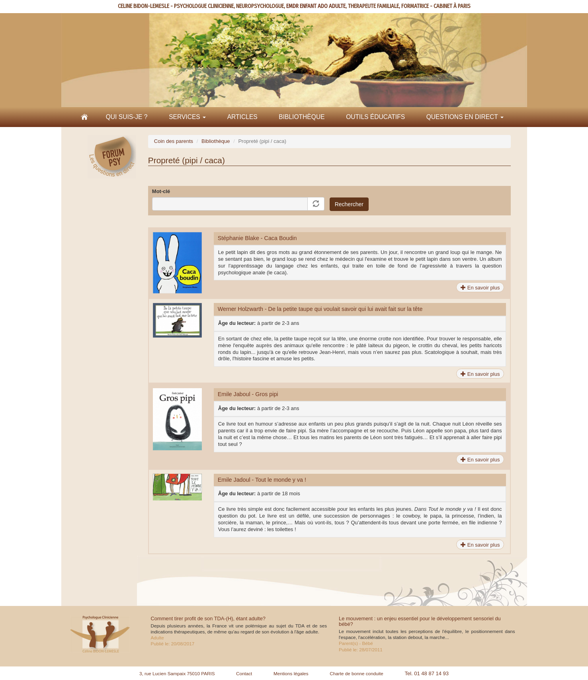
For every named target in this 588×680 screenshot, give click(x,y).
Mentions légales (291, 673)
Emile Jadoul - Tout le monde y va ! (262, 480)
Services (187, 116)
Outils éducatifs (375, 116)
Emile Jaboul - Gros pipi (248, 394)
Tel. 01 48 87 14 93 (426, 673)
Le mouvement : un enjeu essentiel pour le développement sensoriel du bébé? (420, 621)
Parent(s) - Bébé (356, 643)
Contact (244, 673)
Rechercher (349, 204)
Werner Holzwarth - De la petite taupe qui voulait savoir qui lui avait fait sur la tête (320, 309)
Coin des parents (173, 141)
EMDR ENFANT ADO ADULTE (316, 6)
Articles (242, 116)
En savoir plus (480, 288)
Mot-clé (161, 191)
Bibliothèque (301, 116)
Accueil (84, 117)
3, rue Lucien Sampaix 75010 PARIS (177, 673)
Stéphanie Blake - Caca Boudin (257, 238)
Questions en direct (465, 116)
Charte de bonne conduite (356, 673)
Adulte (157, 637)
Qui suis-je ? (127, 116)
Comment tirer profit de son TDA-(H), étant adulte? (208, 618)
